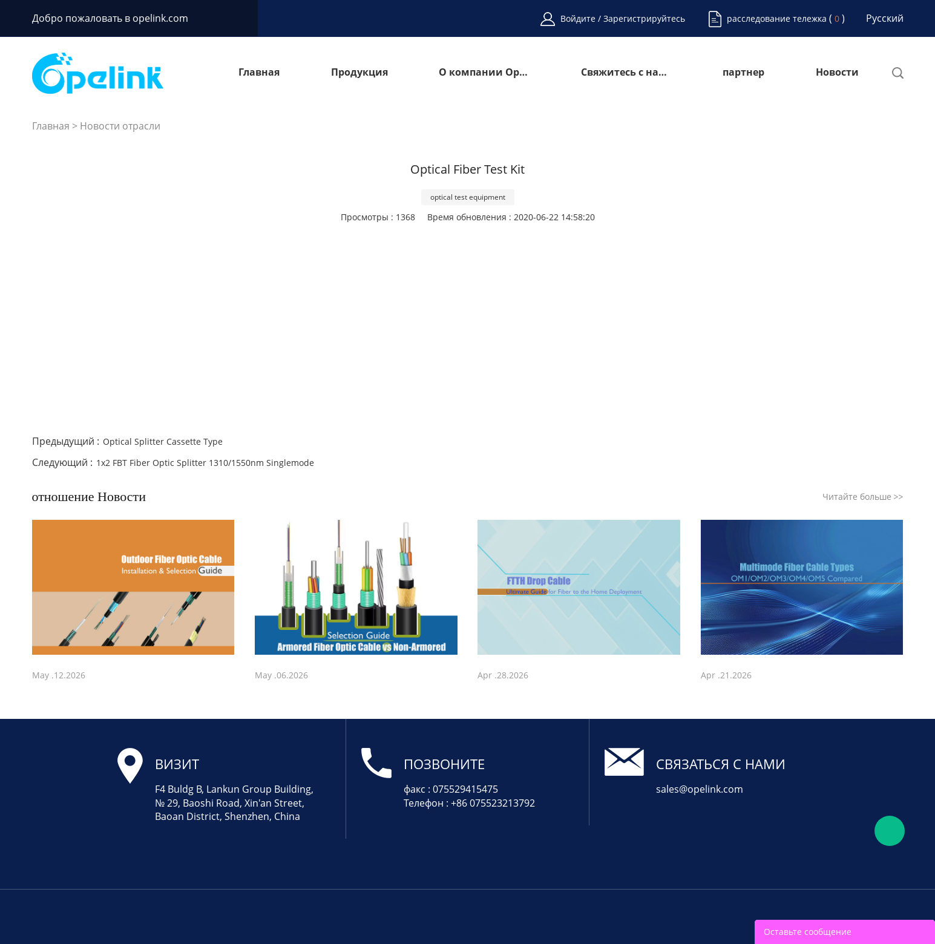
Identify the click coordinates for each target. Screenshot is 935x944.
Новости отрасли (120, 126)
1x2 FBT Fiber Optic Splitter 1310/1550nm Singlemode (205, 462)
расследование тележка (777, 18)
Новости (837, 73)
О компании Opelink (484, 73)
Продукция (359, 73)
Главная (259, 73)
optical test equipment (467, 197)
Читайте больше (863, 496)
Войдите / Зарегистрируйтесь (622, 18)
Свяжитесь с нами (626, 73)
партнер (743, 73)
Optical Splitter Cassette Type (163, 441)
